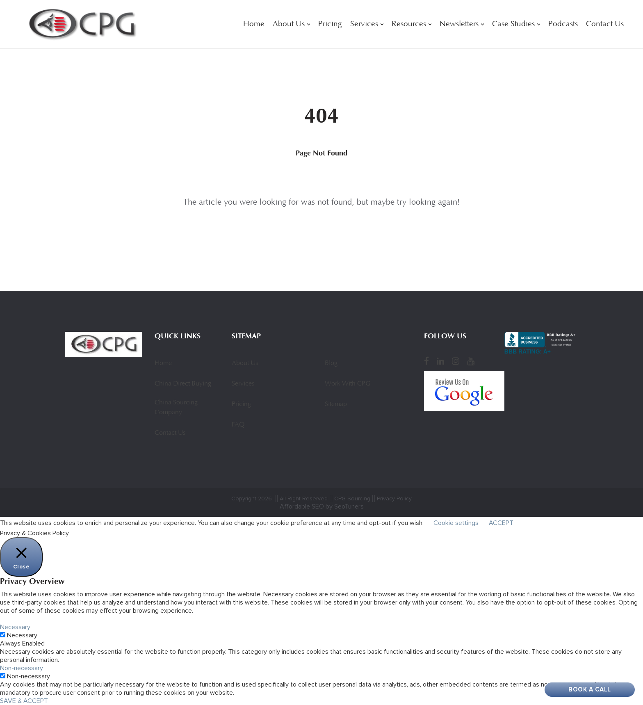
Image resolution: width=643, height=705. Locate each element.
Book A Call (589, 689)
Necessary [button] (15, 627)
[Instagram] (455, 361)
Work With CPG (347, 384)
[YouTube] (470, 361)
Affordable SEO (302, 506)
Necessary (22, 635)
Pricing (330, 24)
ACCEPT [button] (501, 523)
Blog (331, 363)
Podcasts (563, 24)
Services (364, 24)
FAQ (238, 425)
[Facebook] (426, 361)
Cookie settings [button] (456, 523)
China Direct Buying (183, 384)
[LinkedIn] (440, 361)
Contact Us (605, 24)
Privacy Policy (394, 498)
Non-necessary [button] (21, 668)
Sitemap (336, 404)
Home (253, 24)
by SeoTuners (345, 506)
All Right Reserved (304, 498)
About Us (289, 24)
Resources (409, 24)
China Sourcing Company (176, 407)
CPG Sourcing (352, 498)
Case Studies (513, 24)
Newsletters (459, 24)
